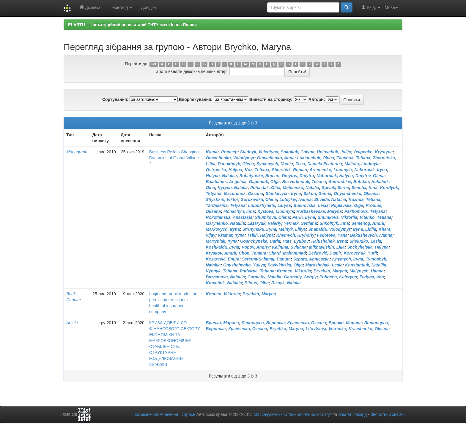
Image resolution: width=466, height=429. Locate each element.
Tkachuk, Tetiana (353, 157)
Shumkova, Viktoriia (337, 217)
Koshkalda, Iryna (222, 247)
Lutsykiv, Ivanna (295, 199)
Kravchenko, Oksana (369, 328)
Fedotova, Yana (332, 235)
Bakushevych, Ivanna (371, 235)
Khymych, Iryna (347, 259)
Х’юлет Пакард (352, 414)
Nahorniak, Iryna (370, 169)
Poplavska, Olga (347, 205)
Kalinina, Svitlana (289, 247)
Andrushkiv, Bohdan (348, 181)
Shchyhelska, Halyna (367, 247)
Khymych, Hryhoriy (295, 235)
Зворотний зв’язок (388, 414)
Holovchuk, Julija (334, 151)
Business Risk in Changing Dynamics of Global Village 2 (174, 157)
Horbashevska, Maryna (319, 211)
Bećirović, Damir (324, 253)
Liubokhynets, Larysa (269, 205)
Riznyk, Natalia (286, 282)
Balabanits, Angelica (226, 181)
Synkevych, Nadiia (274, 163)
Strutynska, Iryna (259, 229)
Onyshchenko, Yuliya (244, 265)
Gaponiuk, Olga (264, 181)
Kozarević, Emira (223, 259)
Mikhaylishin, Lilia (327, 247)
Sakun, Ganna (317, 193)
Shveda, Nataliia (330, 199)
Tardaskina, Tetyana (226, 205)
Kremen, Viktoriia (294, 271)
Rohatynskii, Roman (259, 175)
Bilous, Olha (257, 282)
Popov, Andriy (256, 247)
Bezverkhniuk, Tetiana (304, 181)
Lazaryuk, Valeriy (264, 223)
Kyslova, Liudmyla (275, 211)
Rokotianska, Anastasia (229, 217)
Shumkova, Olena (272, 217)
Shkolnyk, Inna (334, 223)
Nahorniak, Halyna (335, 175)
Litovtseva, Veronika (326, 328)
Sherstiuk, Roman (289, 169)
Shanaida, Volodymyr (329, 229)
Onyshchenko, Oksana (356, 193)
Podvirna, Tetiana (257, 271)
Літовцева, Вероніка (263, 322)
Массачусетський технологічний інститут (293, 414)
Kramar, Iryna (231, 235)
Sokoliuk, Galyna (297, 151)
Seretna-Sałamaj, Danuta (266, 259)
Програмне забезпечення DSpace (162, 414)
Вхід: (370, 7)
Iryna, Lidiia (364, 229)
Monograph (76, 151)
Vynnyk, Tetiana (221, 271)
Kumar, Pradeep (222, 151)
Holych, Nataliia (221, 175)
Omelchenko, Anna (276, 157)
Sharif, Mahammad (287, 253)
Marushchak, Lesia (323, 265)
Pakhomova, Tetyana (365, 211)
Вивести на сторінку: (270, 99)
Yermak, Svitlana (300, 223)
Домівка (90, 7)
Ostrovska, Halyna (224, 169)
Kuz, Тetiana (257, 169)
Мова (391, 7)
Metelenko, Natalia (301, 187)
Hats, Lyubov (296, 241)
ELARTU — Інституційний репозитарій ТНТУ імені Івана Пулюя (132, 24)
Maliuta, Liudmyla (361, 163)
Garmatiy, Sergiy (300, 276)
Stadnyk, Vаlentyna (259, 151)
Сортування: (115, 99)
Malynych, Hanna (366, 271)
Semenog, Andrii (367, 223)
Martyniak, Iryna (222, 241)
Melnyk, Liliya (292, 229)
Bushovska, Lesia (310, 205)
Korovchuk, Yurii (360, 253)
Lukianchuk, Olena (315, 157)
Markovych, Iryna (223, 229)
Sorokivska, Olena (259, 199)
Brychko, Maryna (330, 271)
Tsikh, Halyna (260, 235)
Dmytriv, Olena (370, 175)
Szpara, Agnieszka (311, 259)
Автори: (316, 99)
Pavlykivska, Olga (285, 265)
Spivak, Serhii (335, 187)
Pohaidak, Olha (265, 187)
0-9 (154, 64)
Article (72, 322)
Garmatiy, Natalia (264, 276)
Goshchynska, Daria (260, 241)
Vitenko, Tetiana (375, 217)
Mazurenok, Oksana (243, 193)
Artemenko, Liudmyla (330, 169)
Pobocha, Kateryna (338, 276)
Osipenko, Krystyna (373, 151)
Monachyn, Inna (239, 211)
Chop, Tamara (252, 253)
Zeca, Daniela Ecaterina (318, 163)
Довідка (148, 7)
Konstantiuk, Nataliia (365, 265)
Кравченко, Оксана (306, 322)
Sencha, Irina (364, 187)
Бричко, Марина (222, 322)
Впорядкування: (195, 99)
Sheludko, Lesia (365, 241)
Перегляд (120, 7)
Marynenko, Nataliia (225, 223)
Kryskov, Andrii (221, 253)
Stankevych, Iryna (283, 193)
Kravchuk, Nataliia (224, 282)
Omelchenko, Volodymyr (230, 157)
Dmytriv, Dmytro (298, 175)
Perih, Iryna (303, 217)
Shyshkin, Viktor (222, 199)
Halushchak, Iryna (329, 241)
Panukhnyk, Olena (236, 163)
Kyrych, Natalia (233, 187)
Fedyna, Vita (372, 276)
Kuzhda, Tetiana (364, 199)
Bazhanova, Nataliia (225, 276)
